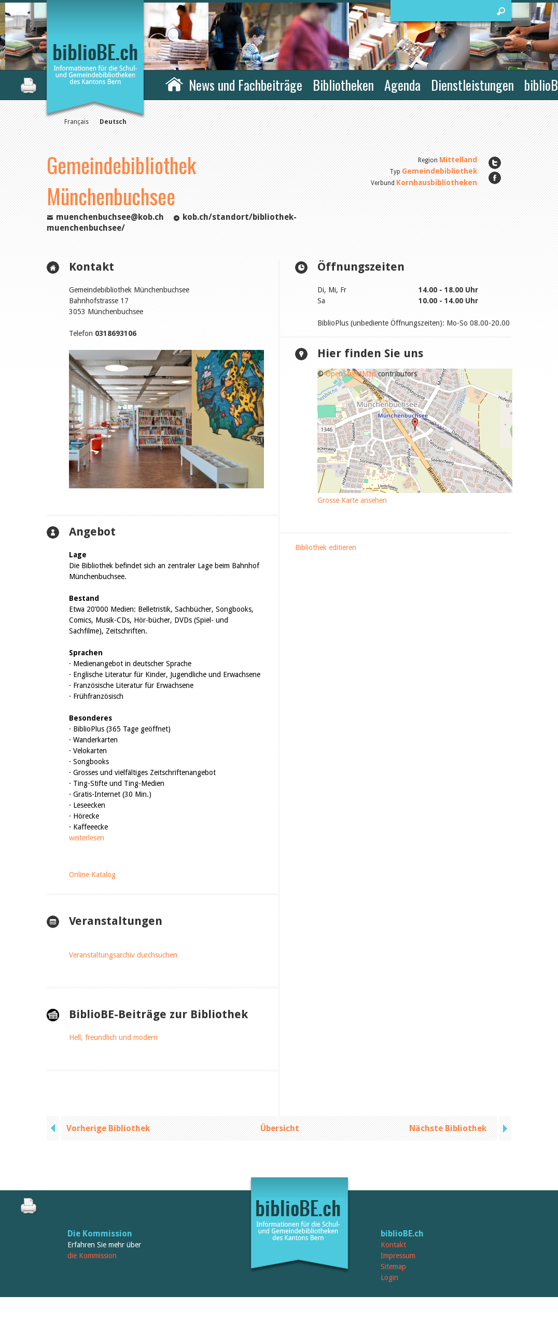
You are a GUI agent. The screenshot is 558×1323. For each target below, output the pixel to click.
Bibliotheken (343, 85)
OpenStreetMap (351, 374)
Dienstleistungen (472, 85)
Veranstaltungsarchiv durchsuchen (123, 955)
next (504, 1128)
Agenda (402, 85)
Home (174, 83)
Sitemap (393, 1266)
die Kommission (92, 1255)
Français (76, 121)
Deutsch (113, 121)
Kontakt (393, 1245)
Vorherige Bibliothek (108, 1128)
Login (389, 1277)
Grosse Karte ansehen (352, 500)
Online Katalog (92, 874)
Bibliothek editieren (325, 547)
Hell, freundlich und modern (113, 1037)
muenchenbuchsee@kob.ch (110, 217)
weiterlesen (86, 838)
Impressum (398, 1255)
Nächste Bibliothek (447, 1128)
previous (54, 1128)
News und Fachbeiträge (245, 85)
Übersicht (279, 1128)
